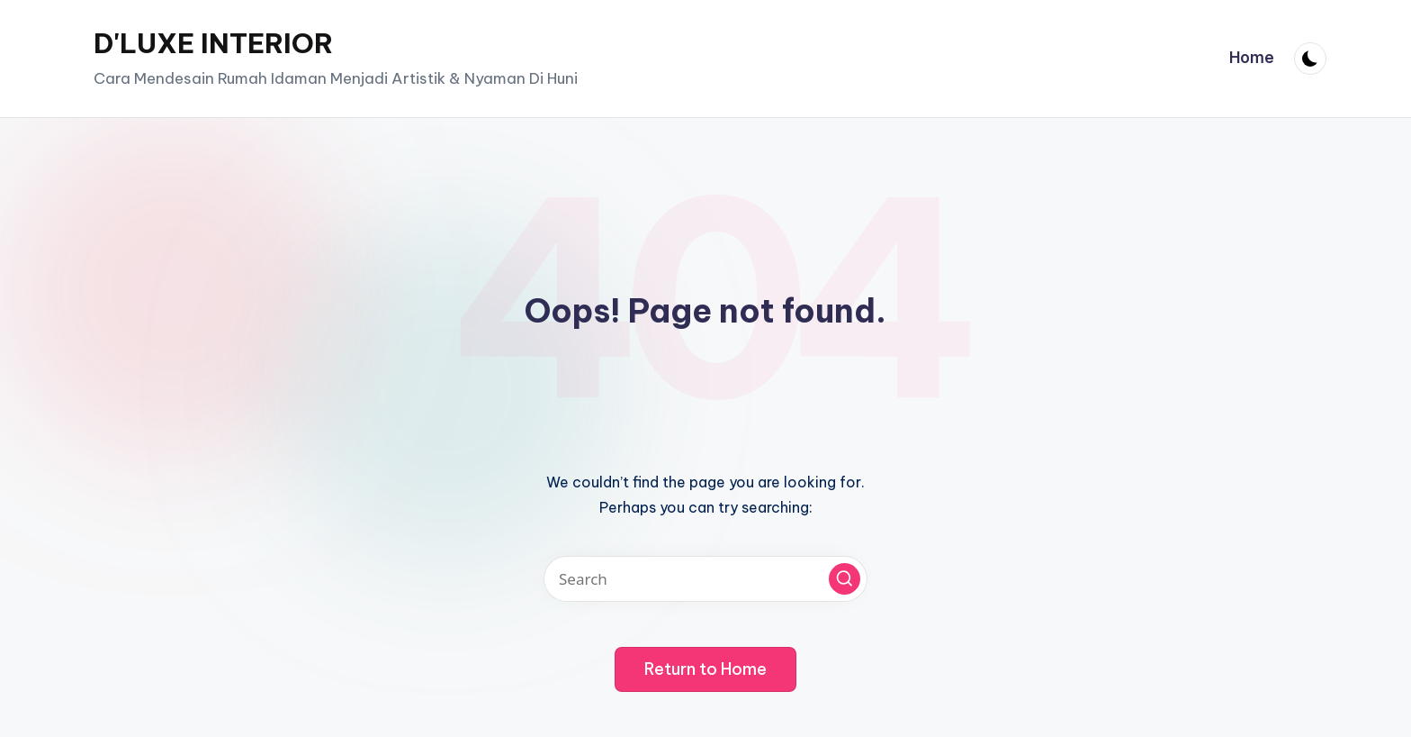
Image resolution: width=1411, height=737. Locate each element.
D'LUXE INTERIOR (213, 43)
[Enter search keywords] (705, 579)
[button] (844, 579)
